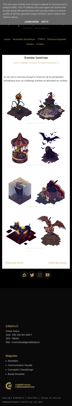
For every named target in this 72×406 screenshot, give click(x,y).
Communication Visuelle (20, 365)
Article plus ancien (57, 263)
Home (7, 39)
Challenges (24, 63)
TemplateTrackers (11, 402)
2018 (17, 63)
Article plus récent (14, 263)
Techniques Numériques (47, 63)
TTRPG (41, 39)
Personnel (33, 63)
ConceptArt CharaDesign (20, 369)
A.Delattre (18, 398)
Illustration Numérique (24, 39)
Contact (40, 44)
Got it (44, 21)
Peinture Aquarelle (56, 39)
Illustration (13, 361)
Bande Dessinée (16, 374)
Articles (30, 44)
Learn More (32, 21)
